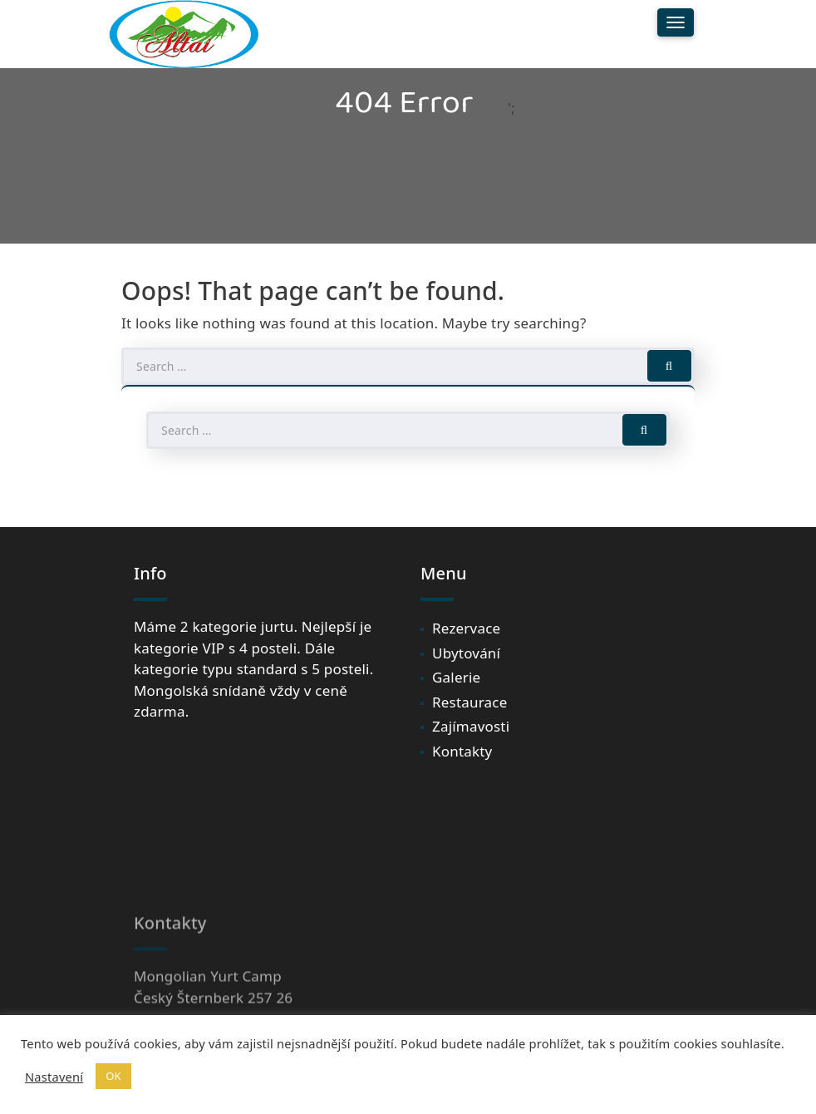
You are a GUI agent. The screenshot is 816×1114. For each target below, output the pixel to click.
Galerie (456, 677)
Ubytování (466, 653)
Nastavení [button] (54, 1076)
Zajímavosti (470, 726)
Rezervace (466, 628)
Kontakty (462, 751)
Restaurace (469, 702)
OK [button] (113, 1075)
